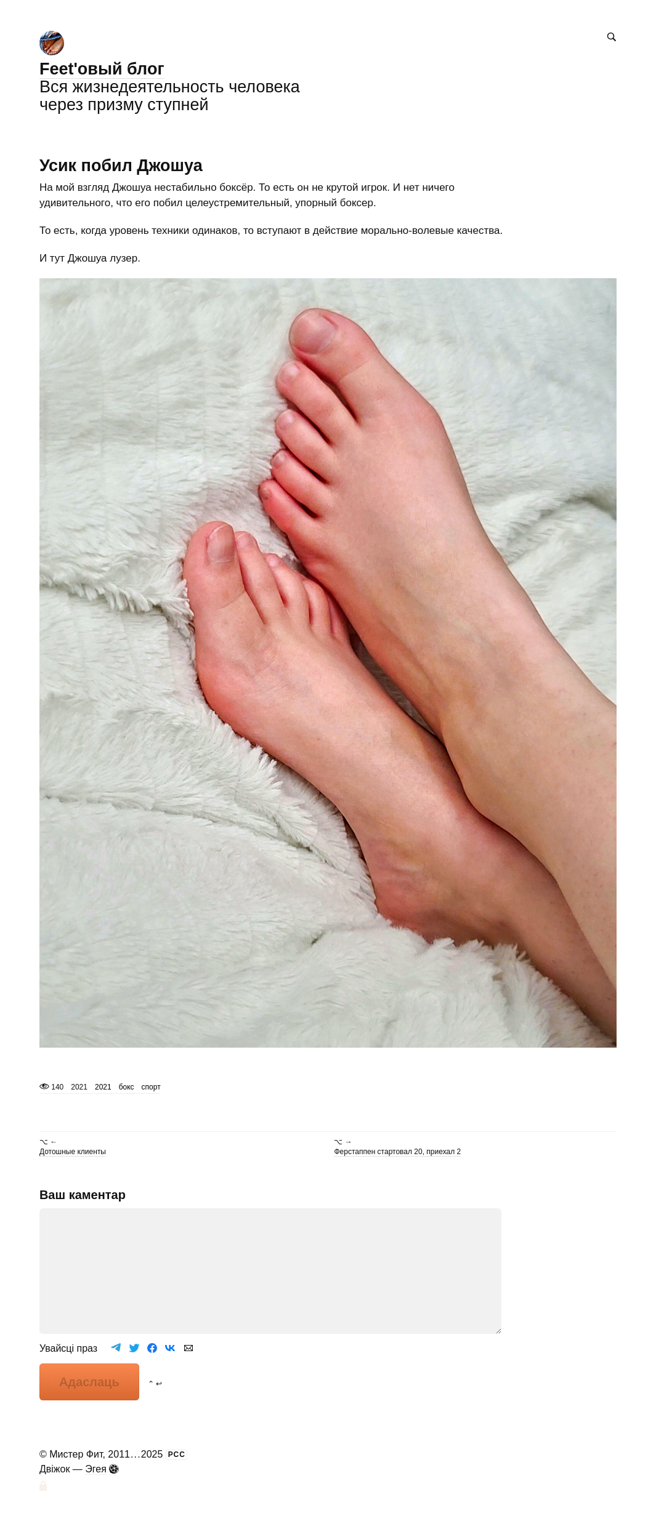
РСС (176, 1454)
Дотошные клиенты (72, 1151)
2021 (103, 1087)
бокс (126, 1087)
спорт (151, 1087)
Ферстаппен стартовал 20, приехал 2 (397, 1151)
